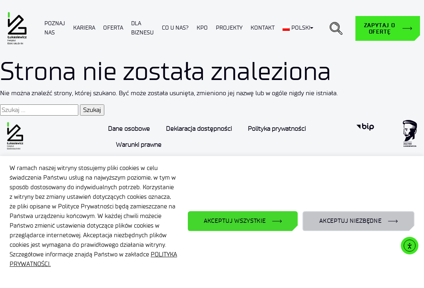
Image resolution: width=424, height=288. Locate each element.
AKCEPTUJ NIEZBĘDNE (350, 221)
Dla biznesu (142, 28)
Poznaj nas (54, 28)
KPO (202, 27)
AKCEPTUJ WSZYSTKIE (235, 221)
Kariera (84, 27)
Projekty (229, 27)
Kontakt (263, 27)
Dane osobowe (129, 128)
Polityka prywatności (277, 128)
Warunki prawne (138, 144)
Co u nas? (175, 27)
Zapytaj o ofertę (379, 28)
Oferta (113, 27)
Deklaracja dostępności (199, 128)
